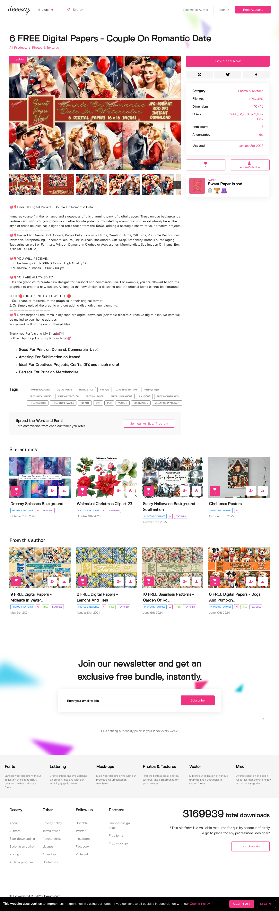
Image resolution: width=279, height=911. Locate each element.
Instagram (83, 839)
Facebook (82, 846)
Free (45, 607)
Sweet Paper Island (225, 184)
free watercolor (68, 397)
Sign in (224, 10)
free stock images (63, 403)
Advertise (49, 854)
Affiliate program (21, 862)
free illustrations (121, 397)
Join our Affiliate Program (148, 423)
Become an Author (198, 10)
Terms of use (51, 831)
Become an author (22, 846)
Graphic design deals (119, 826)
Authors (14, 831)
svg (98, 403)
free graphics (38, 403)
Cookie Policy (200, 903)
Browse (49, 10)
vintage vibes (152, 390)
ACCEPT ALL (241, 904)
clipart (85, 403)
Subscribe (196, 700)
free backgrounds (168, 397)
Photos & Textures (45, 47)
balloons (144, 397)
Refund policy (51, 839)
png (109, 403)
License (47, 846)
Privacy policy (52, 823)
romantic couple (40, 390)
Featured (48, 511)
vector (122, 403)
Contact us (49, 862)
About (13, 823)
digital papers (64, 390)
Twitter (81, 831)
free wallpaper (94, 397)
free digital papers (40, 397)
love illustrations (126, 390)
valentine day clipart (167, 403)
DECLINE (266, 904)
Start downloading (22, 839)
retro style (86, 390)
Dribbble (82, 823)
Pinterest (82, 854)
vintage (104, 390)
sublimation (141, 403)
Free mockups (118, 843)
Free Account (253, 9)
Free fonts (116, 835)
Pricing (14, 854)
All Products (18, 47)
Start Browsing (251, 846)
